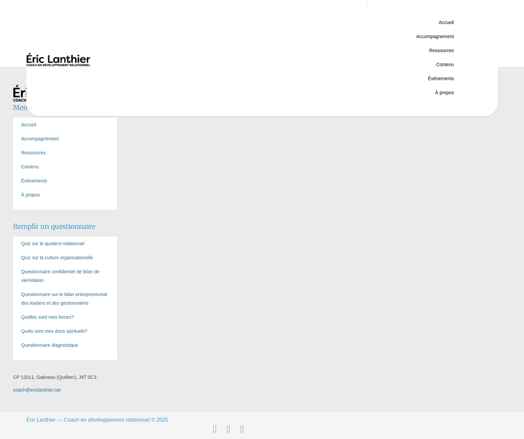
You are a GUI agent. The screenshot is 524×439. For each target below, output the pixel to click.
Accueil (446, 22)
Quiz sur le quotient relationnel (52, 243)
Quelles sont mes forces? (47, 317)
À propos (444, 92)
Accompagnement (435, 36)
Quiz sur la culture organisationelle (57, 257)
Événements (441, 78)
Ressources (441, 50)
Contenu (445, 64)
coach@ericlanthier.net (37, 390)
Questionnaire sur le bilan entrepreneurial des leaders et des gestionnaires (64, 299)
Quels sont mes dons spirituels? (54, 331)
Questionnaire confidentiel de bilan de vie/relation (60, 276)
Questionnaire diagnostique (49, 345)
